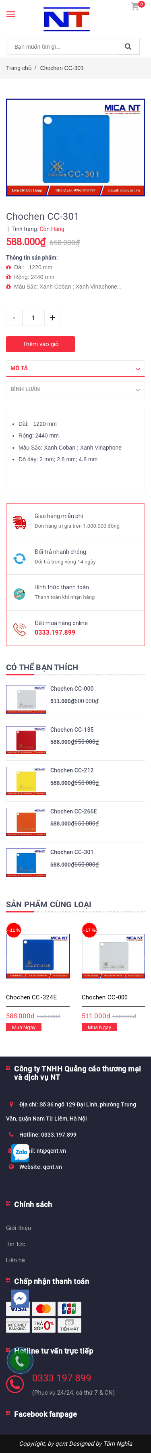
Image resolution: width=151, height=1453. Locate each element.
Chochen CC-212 (72, 770)
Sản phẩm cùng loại (49, 904)
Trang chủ (19, 68)
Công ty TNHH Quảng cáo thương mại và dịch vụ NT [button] (77, 1073)
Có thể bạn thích (42, 667)
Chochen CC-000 (72, 688)
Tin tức (15, 1244)
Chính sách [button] (33, 1204)
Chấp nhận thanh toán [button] (51, 1281)
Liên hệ (15, 1260)
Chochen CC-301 (62, 68)
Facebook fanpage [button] (45, 1414)
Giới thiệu (18, 1228)
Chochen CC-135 (72, 729)
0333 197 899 (61, 1378)
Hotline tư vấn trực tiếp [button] (53, 1351)
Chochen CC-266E (73, 811)
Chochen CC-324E (31, 997)
